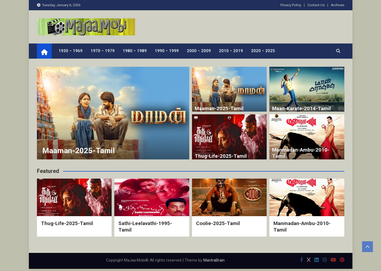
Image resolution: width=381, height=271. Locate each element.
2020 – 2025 (263, 50)
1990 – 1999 (167, 50)
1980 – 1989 (135, 50)
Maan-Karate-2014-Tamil (301, 108)
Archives (337, 5)
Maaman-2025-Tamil (78, 150)
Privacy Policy (290, 5)
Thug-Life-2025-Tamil (221, 156)
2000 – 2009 (199, 50)
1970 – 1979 (103, 50)
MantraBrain (214, 260)
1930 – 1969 (71, 50)
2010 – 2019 (231, 50)
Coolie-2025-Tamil (218, 223)
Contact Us (316, 5)
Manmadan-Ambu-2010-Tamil (300, 153)
